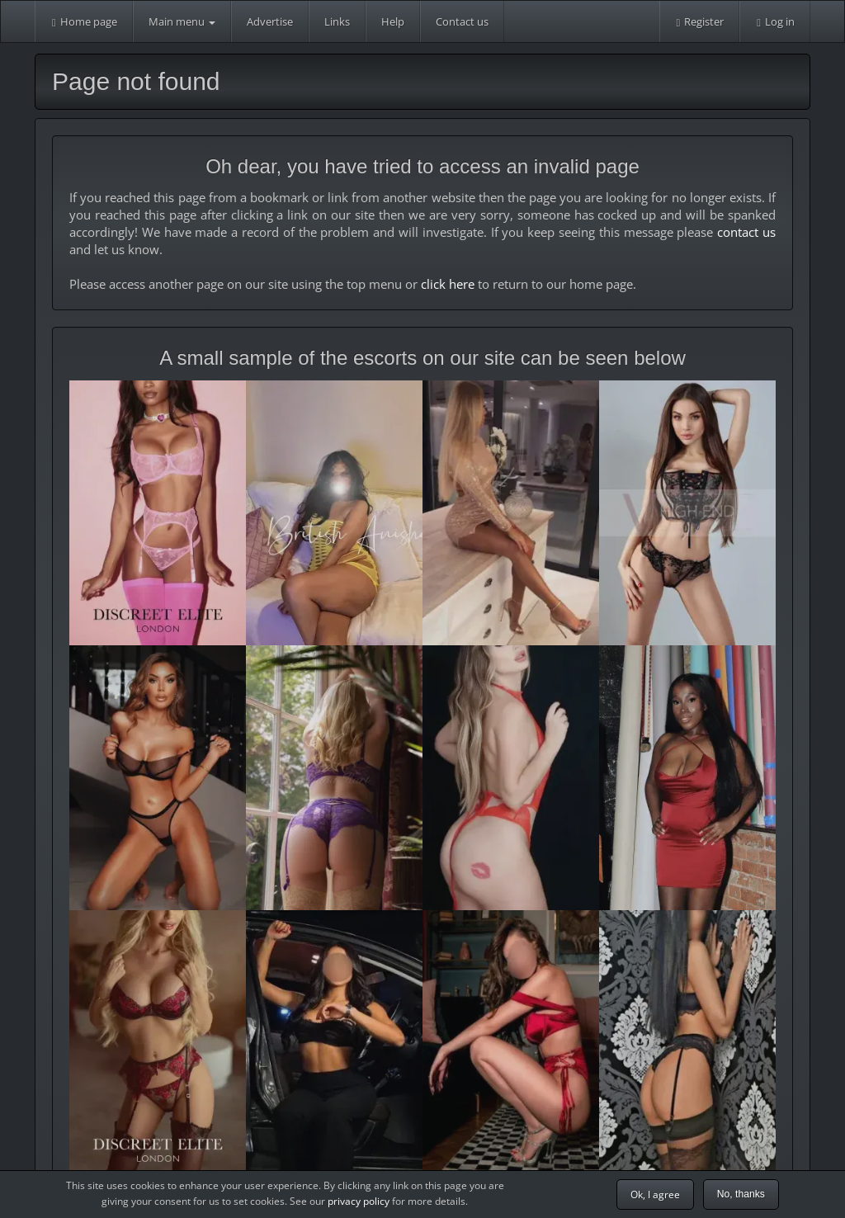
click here (447, 284)
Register (700, 21)
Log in (775, 21)
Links (337, 21)
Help (392, 21)
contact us (746, 232)
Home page (83, 21)
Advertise (270, 21)
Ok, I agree (655, 1194)
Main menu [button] (182, 21)
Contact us (462, 21)
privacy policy (358, 1201)
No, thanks (741, 1194)
